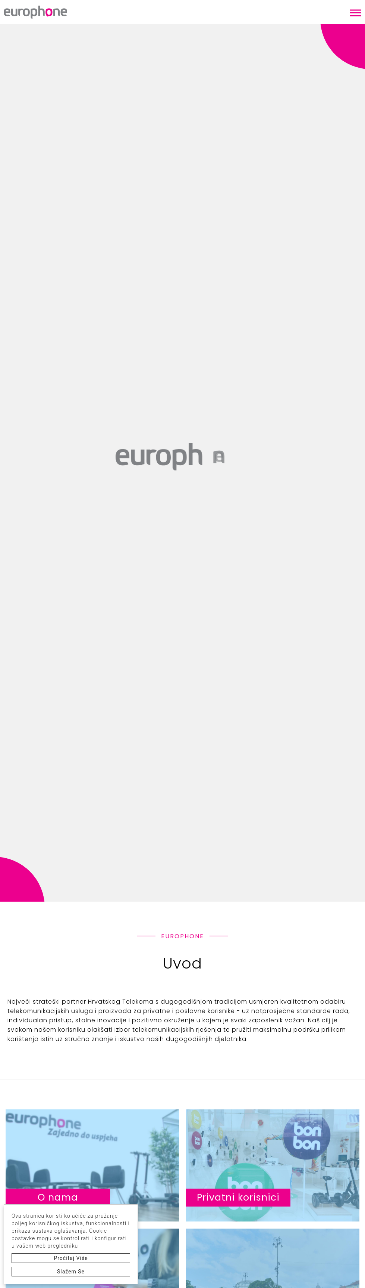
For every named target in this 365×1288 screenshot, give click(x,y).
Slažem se (71, 1272)
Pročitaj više (71, 1258)
